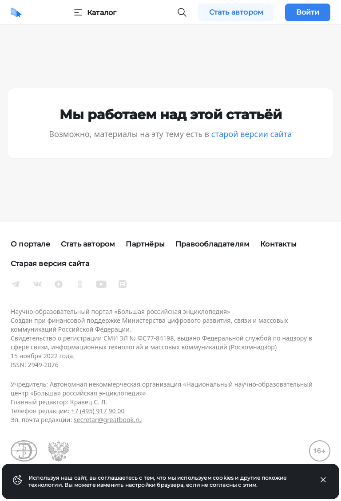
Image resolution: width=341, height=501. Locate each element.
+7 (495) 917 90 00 (97, 411)
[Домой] (16, 12)
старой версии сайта (251, 134)
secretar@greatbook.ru (108, 419)
